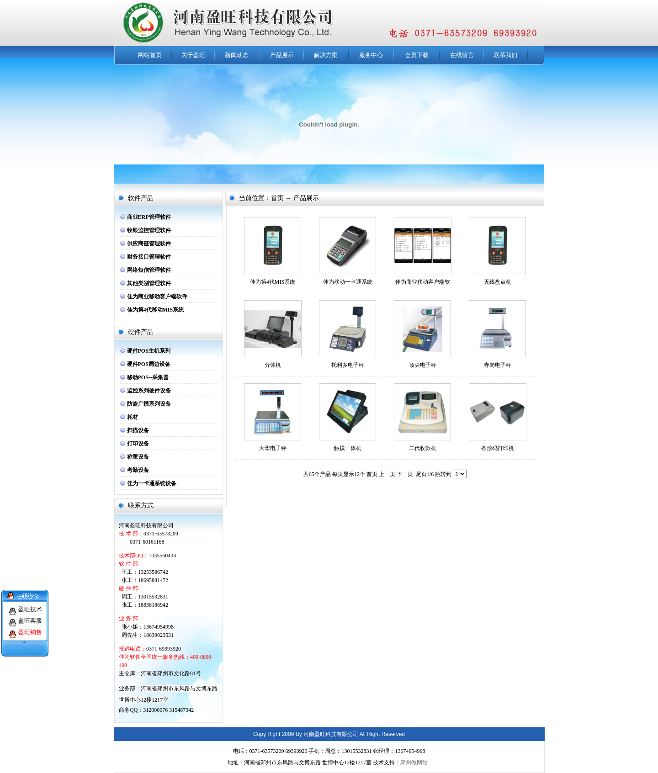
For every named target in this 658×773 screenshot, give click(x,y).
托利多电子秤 (347, 365)
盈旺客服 (30, 616)
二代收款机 (422, 448)
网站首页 (150, 55)
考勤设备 (138, 470)
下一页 (405, 474)
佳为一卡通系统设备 (151, 483)
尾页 (421, 474)
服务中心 (371, 55)
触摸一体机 (347, 448)
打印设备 (138, 443)
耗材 (132, 417)
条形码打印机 (497, 448)
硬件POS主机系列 (148, 351)
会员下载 (417, 55)
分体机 (273, 365)
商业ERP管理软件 (149, 217)
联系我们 (505, 55)
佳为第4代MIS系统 (272, 282)
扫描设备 (138, 430)
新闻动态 (237, 55)
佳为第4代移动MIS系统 (155, 310)
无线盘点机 (497, 282)
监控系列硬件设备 (149, 390)
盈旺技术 (30, 604)
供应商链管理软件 (149, 243)
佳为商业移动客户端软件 (157, 296)
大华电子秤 (273, 448)
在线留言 (462, 55)
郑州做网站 (414, 762)
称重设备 (138, 457)
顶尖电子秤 (422, 365)
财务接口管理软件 (149, 257)
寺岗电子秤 (497, 365)
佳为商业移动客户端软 (422, 282)
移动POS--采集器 (148, 377)
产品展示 (282, 55)
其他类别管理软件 (149, 283)
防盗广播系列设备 (149, 404)
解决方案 (326, 55)
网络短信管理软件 (149, 270)
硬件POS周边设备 (148, 364)
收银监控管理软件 (149, 230)
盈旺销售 (30, 627)
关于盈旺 (193, 55)
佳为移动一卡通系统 (347, 282)
